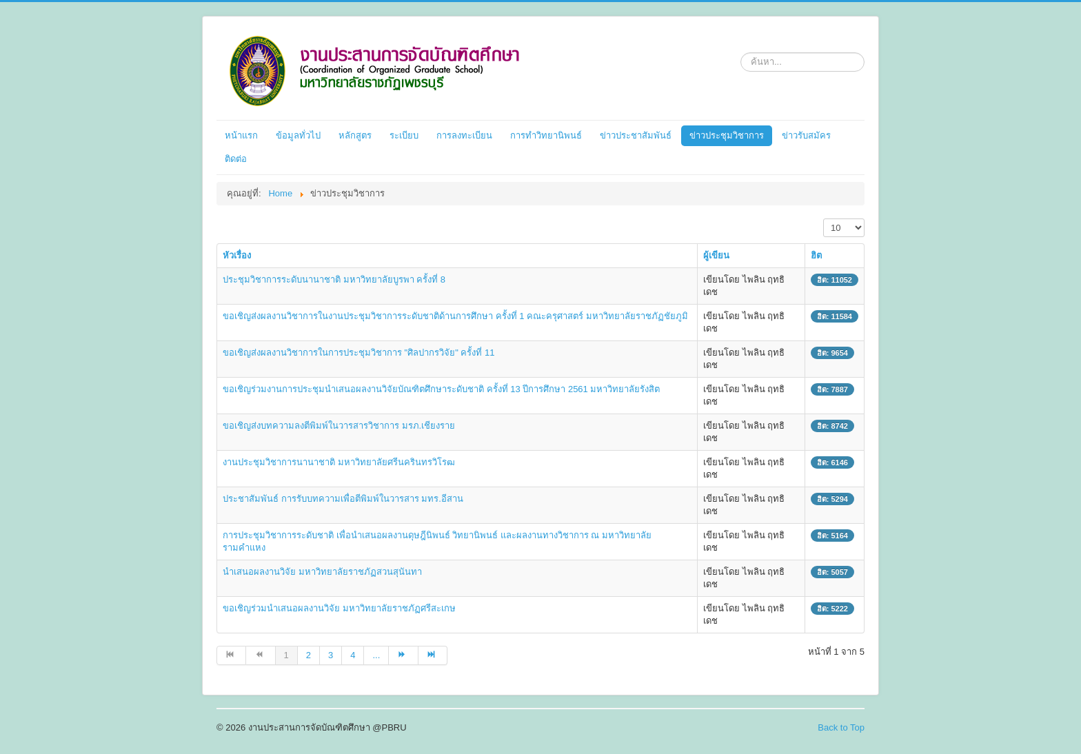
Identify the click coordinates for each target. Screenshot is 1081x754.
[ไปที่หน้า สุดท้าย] (432, 655)
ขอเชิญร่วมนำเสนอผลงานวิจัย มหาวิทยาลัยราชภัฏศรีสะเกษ (339, 608)
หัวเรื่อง (237, 255)
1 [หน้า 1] (286, 655)
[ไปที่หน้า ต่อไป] (403, 655)
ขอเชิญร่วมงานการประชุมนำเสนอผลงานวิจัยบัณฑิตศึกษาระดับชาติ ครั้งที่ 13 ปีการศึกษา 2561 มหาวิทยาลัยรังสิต (441, 389)
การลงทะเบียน (464, 135)
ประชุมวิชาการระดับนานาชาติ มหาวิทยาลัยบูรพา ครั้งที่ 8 (334, 279)
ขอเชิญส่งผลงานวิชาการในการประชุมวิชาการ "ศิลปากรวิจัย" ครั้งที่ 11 (359, 352)
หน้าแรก (241, 135)
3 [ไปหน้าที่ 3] (330, 655)
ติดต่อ (236, 159)
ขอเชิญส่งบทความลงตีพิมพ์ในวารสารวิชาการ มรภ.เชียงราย (339, 425)
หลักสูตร (355, 135)
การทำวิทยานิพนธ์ (546, 135)
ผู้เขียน (716, 255)
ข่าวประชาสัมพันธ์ (635, 135)
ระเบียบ (404, 135)
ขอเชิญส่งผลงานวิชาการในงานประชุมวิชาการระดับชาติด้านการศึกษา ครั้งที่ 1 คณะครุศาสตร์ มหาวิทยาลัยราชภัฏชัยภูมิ (455, 316)
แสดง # (823, 218)
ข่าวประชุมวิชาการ (726, 135)
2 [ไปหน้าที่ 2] (308, 655)
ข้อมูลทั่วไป (298, 135)
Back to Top (841, 727)
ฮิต (816, 255)
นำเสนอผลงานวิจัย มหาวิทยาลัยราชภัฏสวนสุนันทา (322, 572)
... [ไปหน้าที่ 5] (376, 655)
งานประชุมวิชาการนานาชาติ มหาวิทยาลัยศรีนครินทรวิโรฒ (339, 462)
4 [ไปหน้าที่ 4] (352, 655)
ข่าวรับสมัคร (806, 135)
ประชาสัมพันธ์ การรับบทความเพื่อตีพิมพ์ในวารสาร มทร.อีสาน (343, 498)
